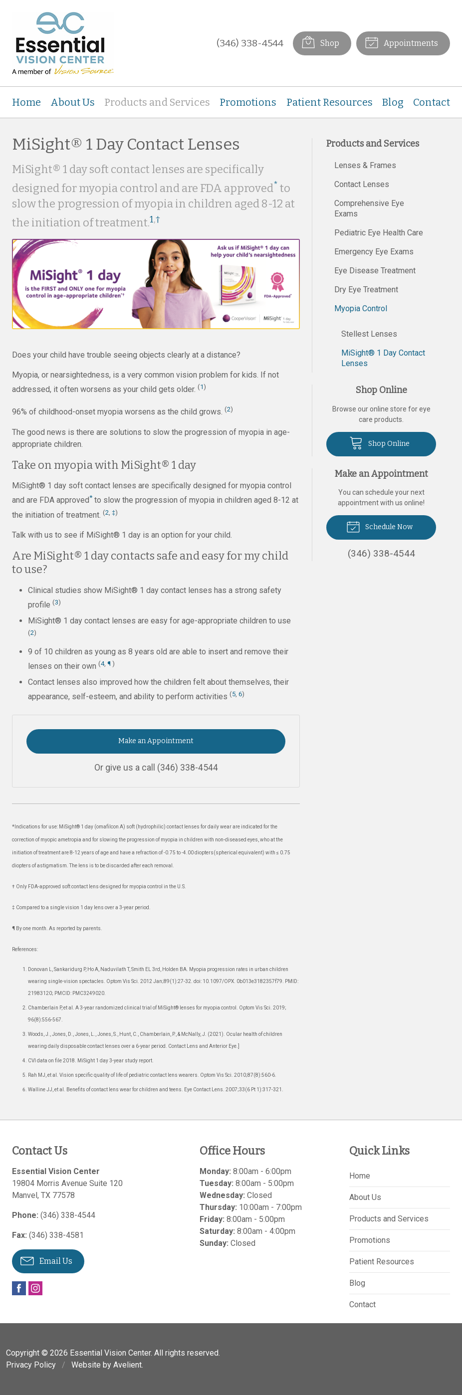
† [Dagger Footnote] (158, 219)
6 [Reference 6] (240, 694)
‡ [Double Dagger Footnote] (113, 512)
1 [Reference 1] (152, 219)
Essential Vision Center (110, 1353)
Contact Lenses (361, 184)
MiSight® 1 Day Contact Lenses (383, 358)
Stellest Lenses (369, 334)
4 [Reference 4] (102, 663)
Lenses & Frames (365, 165)
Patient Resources (329, 102)
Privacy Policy (31, 1365)
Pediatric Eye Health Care (378, 232)
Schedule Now (379, 526)
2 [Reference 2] (229, 409)
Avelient (127, 1365)
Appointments (401, 42)
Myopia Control (360, 308)
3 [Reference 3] (56, 602)
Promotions (248, 102)
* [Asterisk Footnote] (275, 185)
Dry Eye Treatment (366, 289)
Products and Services (157, 102)
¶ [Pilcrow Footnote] (109, 663)
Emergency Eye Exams (374, 251)
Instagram (35, 1288)
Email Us (46, 1260)
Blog (393, 102)
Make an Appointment (156, 741)
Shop (320, 42)
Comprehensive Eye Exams (369, 208)
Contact (431, 102)
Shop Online (379, 442)
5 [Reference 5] (233, 694)
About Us (72, 102)
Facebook (19, 1288)
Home (26, 102)
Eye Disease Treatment (375, 270)
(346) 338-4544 (250, 43)
